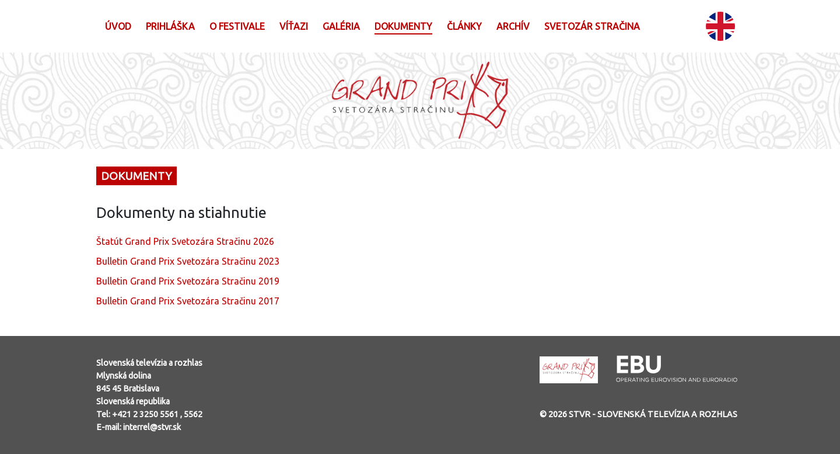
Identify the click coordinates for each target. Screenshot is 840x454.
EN (720, 26)
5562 (193, 414)
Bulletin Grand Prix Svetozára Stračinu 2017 (187, 301)
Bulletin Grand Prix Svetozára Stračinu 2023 (187, 261)
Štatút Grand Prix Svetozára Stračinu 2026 (185, 241)
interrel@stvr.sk (152, 427)
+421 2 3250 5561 (146, 414)
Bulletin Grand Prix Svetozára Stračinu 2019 (187, 281)
